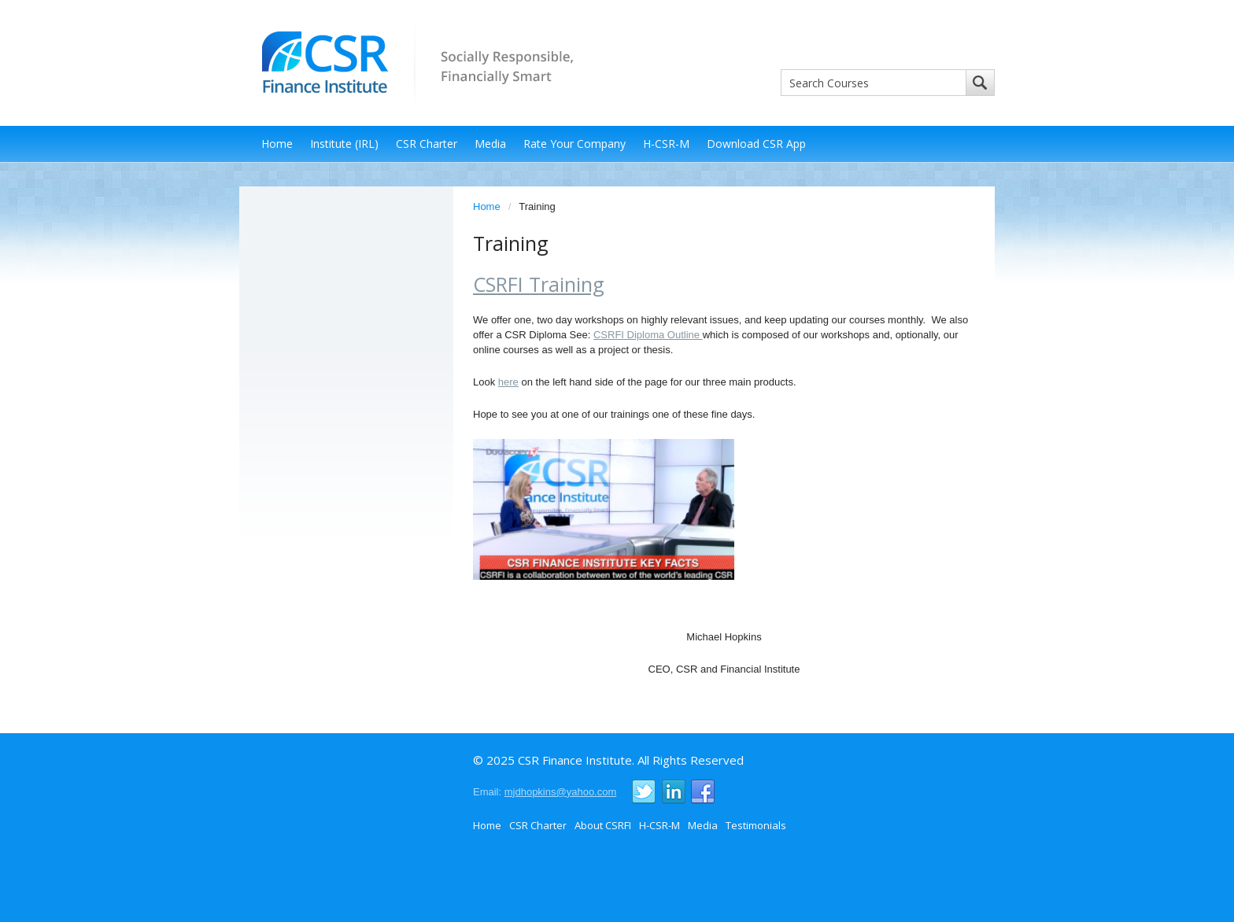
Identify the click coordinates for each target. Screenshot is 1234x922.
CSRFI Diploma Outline (648, 335)
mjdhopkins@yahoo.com (560, 792)
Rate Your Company (574, 143)
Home (277, 143)
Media (490, 143)
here (508, 382)
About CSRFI (603, 825)
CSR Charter (426, 143)
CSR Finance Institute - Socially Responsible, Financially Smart (412, 61)
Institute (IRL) (344, 143)
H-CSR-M (666, 143)
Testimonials (756, 825)
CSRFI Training (538, 284)
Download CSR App (756, 143)
